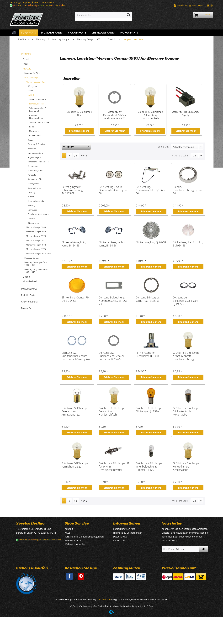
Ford (25, 63)
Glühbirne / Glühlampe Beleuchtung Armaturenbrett (75, 411)
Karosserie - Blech (36, 179)
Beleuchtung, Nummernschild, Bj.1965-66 (150, 190)
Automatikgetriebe (36, 201)
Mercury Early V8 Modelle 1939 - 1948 (36, 271)
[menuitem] (103, 16)
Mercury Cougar (31, 77)
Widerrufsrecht (73, 540)
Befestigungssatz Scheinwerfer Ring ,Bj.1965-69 (72, 190)
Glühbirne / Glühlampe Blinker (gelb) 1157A (149, 409)
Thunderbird (30, 281)
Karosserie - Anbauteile (38, 161)
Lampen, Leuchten (37, 103)
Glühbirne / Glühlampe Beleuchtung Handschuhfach (150, 115)
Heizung (31, 205)
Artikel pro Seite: (180, 155)
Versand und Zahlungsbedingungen (84, 536)
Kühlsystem (33, 86)
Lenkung (31, 192)
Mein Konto (196, 5)
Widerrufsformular (75, 544)
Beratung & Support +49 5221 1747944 (32, 2)
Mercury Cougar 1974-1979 (38, 253)
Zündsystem (33, 183)
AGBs (67, 532)
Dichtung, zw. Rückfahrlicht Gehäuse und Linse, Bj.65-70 (114, 115)
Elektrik (31, 95)
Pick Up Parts (28, 295)
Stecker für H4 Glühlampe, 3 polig (186, 113)
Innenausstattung (35, 153)
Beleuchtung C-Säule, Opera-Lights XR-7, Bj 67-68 (113, 190)
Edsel (26, 59)
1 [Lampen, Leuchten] (64, 155)
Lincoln (27, 276)
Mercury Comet (31, 258)
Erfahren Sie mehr (79, 130)
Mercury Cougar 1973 (36, 249)
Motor (30, 90)
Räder (30, 139)
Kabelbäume (35, 135)
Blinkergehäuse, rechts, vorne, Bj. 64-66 (112, 244)
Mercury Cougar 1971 (36, 240)
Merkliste (180, 5)
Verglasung (33, 166)
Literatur (31, 218)
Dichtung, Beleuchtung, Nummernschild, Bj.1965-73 (113, 301)
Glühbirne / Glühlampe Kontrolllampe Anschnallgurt (186, 466)
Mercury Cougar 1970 (36, 236)
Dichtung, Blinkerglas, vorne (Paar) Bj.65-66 (148, 299)
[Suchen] (128, 15)
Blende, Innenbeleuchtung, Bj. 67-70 (187, 190)
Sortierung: (163, 146)
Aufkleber (32, 196)
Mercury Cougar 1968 (36, 227)
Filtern (68, 146)
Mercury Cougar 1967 (35, 81)
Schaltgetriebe (34, 188)
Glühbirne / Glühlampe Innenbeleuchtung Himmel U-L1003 (149, 466)
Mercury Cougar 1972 (36, 244)
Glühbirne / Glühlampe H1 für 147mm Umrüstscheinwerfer (114, 466)
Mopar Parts (27, 308)
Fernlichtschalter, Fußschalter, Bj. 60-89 (148, 354)
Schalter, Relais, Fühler (39, 122)
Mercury (27, 68)
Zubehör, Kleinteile (37, 99)
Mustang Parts (29, 288)
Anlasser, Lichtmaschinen (36, 116)
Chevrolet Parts (29, 301)
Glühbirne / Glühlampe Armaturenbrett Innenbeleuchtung (186, 356)
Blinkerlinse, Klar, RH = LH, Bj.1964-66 (188, 244)
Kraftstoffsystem (35, 170)
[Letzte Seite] (76, 155)
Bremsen (32, 148)
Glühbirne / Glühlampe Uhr (79, 113)
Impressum (119, 540)
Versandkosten (104, 599)
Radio (31, 126)
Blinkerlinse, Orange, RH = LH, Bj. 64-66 (76, 299)
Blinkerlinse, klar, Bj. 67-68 (151, 242)
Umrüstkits (34, 131)
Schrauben (32, 209)
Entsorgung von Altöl (124, 528)
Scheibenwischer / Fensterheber (37, 109)
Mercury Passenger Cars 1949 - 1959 (35, 263)
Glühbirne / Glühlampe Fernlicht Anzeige (75, 465)
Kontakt (69, 528)
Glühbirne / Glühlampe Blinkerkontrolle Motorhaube (186, 411)
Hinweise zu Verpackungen (127, 532)
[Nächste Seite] (69, 155)
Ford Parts (26, 53)
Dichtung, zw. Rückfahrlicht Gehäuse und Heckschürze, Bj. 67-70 (76, 356)
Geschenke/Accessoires (38, 214)
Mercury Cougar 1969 (36, 231)
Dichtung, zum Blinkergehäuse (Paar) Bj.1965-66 (185, 301)
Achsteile (32, 174)
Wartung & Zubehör (36, 144)
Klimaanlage (33, 223)
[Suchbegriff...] (103, 15)
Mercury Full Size (32, 73)
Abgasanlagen (34, 157)
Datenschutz (120, 536)
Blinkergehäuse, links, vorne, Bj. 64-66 (74, 244)
